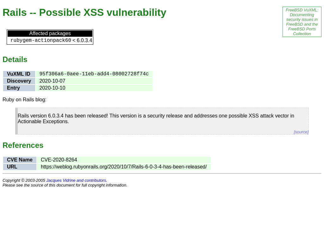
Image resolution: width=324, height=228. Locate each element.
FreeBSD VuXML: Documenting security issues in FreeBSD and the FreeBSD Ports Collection (302, 22)
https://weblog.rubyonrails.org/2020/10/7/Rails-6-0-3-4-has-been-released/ (124, 166)
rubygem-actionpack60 (40, 40)
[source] (301, 132)
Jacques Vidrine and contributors (76, 180)
